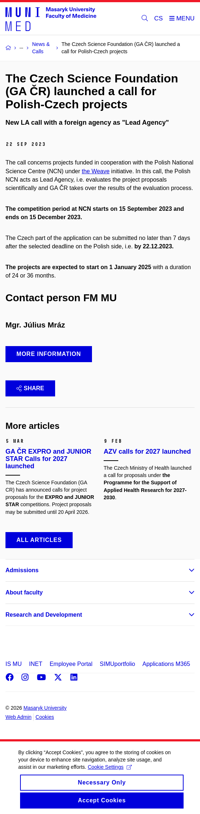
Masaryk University (44, 708)
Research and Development (43, 615)
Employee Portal (71, 664)
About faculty (24, 592)
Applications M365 (166, 664)
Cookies (44, 717)
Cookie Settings (110, 774)
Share (30, 388)
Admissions (22, 570)
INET (35, 664)
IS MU (13, 664)
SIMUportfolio (117, 664)
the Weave (95, 171)
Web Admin (18, 717)
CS (158, 18)
